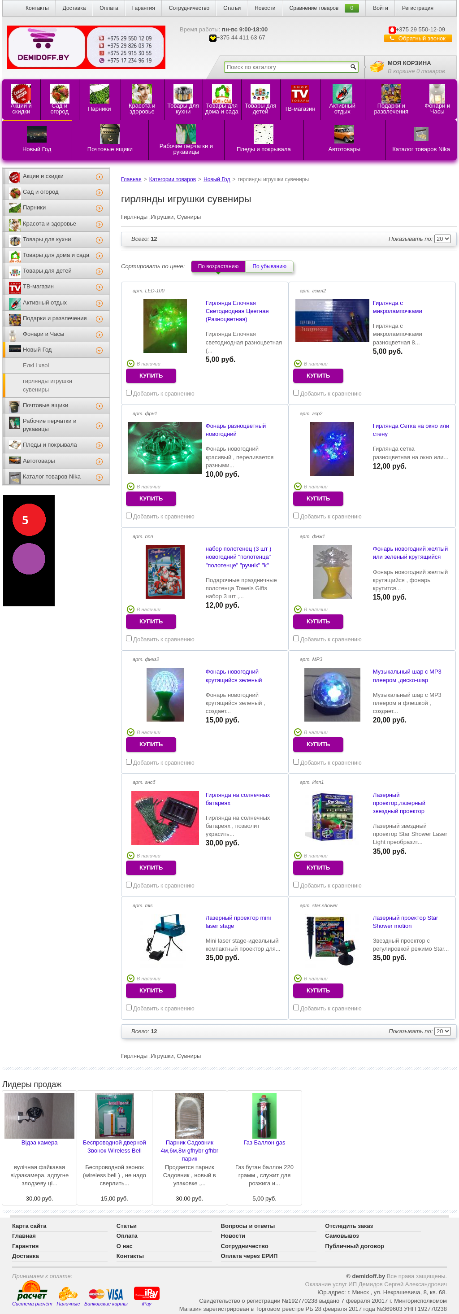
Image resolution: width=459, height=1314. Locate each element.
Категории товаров (172, 179)
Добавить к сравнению (160, 393)
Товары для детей (47, 270)
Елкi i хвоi (36, 365)
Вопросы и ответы (248, 1226)
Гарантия (143, 8)
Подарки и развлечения (55, 318)
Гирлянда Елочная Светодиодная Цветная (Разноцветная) (237, 311)
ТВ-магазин (38, 286)
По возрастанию (218, 266)
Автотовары (39, 460)
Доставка (74, 8)
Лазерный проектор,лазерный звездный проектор (399, 803)
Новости (265, 8)
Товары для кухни (47, 239)
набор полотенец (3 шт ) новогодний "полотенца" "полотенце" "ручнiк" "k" (239, 556)
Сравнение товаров (314, 8)
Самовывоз (342, 1235)
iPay (147, 1295)
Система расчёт (32, 1293)
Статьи (232, 8)
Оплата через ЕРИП (249, 1256)
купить (151, 375)
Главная (131, 179)
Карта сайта (29, 1226)
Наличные (68, 1296)
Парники (34, 207)
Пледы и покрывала (50, 444)
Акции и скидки (43, 176)
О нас (125, 1246)
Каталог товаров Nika (52, 476)
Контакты (37, 8)
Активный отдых (45, 302)
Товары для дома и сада (56, 255)
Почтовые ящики (45, 405)
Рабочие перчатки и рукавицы (49, 425)
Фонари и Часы (43, 334)
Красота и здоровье (49, 223)
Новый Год (37, 349)
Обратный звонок (422, 38)
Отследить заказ (349, 1226)
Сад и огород (41, 191)
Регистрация (417, 8)
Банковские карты (106, 1297)
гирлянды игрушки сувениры (47, 385)
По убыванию (269, 266)
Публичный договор (354, 1246)
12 (144, 238)
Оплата (109, 8)
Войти (380, 8)
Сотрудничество (189, 8)
